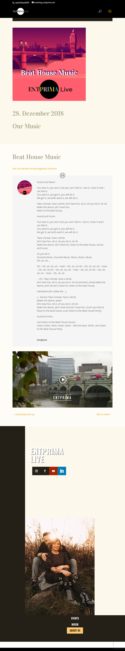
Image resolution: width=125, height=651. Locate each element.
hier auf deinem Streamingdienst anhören (35, 168)
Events (75, 621)
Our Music (27, 126)
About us (75, 644)
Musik (75, 632)
